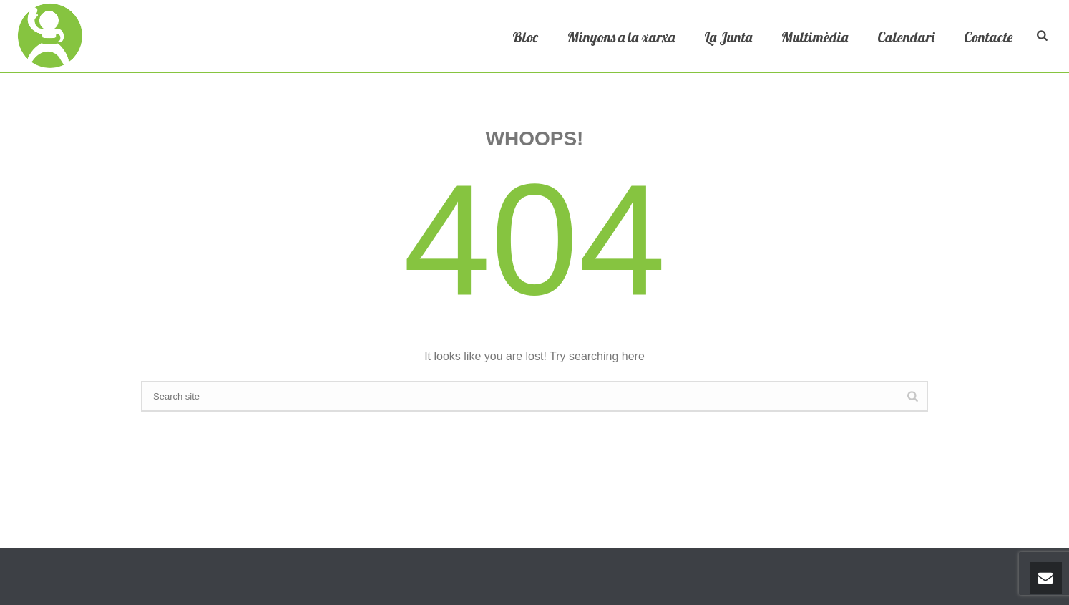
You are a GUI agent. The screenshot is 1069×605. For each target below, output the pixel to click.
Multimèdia (814, 37)
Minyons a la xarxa (621, 37)
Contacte (988, 37)
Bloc (525, 37)
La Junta (728, 37)
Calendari (905, 37)
